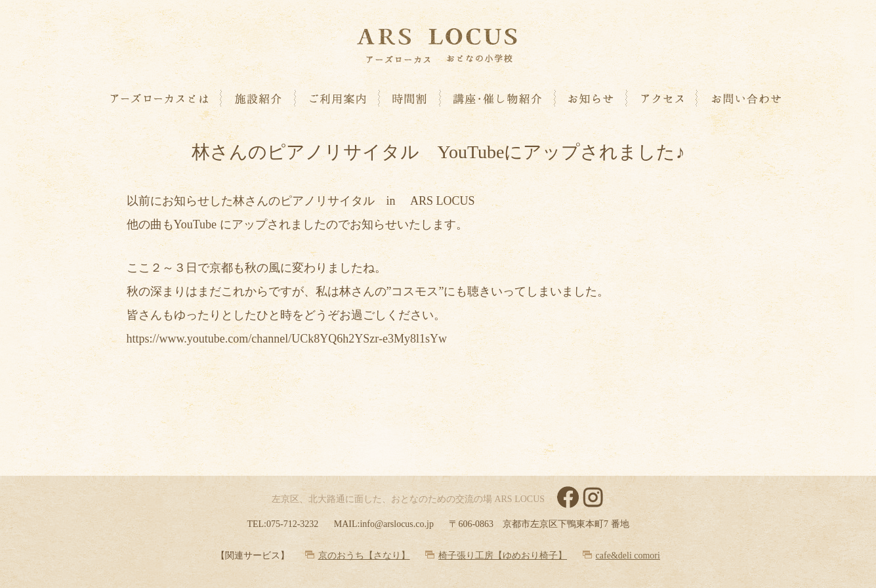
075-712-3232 (292, 524)
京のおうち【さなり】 (364, 555)
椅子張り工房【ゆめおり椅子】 (502, 555)
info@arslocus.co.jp (396, 524)
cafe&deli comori (628, 555)
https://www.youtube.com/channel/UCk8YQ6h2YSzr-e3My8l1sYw (287, 338)
